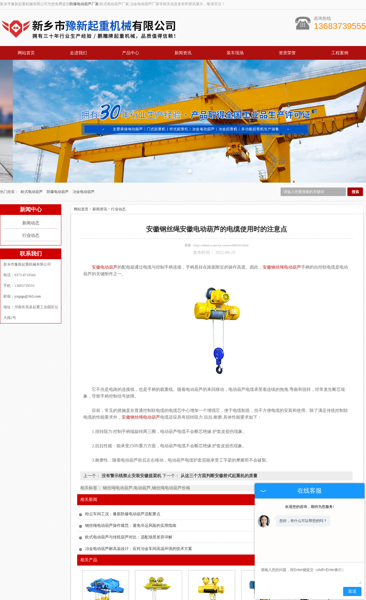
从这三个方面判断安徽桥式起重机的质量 (218, 427)
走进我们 (78, 53)
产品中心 (130, 53)
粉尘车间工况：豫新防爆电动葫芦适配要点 (122, 465)
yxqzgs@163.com (27, 247)
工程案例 (339, 53)
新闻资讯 (183, 53)
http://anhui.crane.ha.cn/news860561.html (221, 196)
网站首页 (26, 53)
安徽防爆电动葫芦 (211, 573)
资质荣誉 (287, 53)
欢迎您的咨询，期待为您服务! (309, 507)
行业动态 (30, 186)
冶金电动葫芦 (84, 143)
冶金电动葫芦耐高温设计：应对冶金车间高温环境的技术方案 (138, 500)
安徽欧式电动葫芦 (105, 573)
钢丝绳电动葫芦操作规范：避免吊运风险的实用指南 (130, 476)
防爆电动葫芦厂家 (84, 4)
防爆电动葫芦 (58, 143)
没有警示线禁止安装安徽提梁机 (131, 427)
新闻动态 (30, 174)
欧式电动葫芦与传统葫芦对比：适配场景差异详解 (128, 488)
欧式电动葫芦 (32, 143)
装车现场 (235, 53)
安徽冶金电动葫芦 (158, 573)
